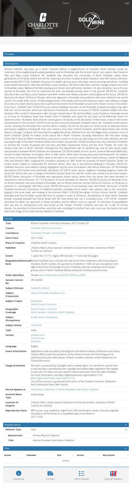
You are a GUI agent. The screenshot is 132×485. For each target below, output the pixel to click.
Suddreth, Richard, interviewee (46, 228)
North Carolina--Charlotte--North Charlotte (52, 312)
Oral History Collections (43, 389)
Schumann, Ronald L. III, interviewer (48, 233)
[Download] (18, 474)
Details (8, 218)
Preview (9, 54)
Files (7, 448)
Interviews (36, 341)
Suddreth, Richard (40, 288)
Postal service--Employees (44, 317)
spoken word (37, 335)
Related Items (12, 424)
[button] (50, 474)
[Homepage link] (66, 20)
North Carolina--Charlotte (44, 309)
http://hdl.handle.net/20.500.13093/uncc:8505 (62, 275)
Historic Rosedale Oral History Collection (78, 389)
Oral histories (38, 338)
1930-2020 (36, 325)
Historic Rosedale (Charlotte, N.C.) (48, 292)
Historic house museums (43, 304)
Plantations (36, 301)
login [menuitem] (127, 3)
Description (11, 63)
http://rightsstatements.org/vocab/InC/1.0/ (52, 378)
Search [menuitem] (66, 3)
